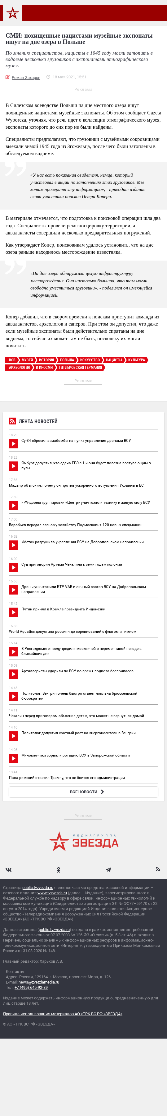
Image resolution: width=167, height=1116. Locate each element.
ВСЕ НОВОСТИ (88, 792)
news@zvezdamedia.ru (39, 982)
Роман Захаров (26, 77)
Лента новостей (33, 422)
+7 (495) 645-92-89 (31, 987)
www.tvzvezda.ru (52, 893)
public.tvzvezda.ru (37, 887)
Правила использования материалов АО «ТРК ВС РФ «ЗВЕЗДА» (62, 1014)
